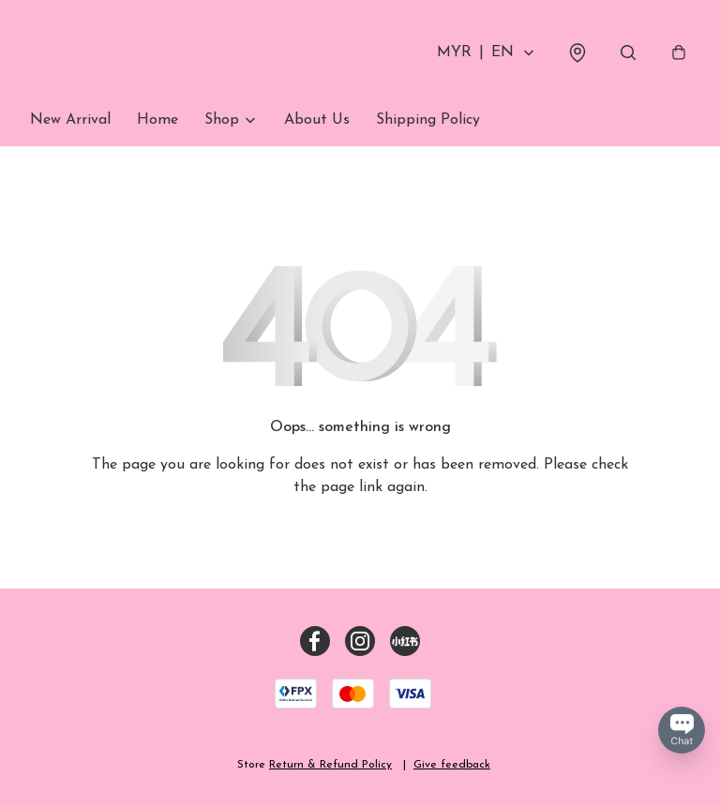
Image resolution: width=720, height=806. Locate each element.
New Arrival (70, 119)
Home (157, 119)
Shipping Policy (428, 119)
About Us (317, 119)
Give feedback (451, 764)
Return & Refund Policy (330, 764)
